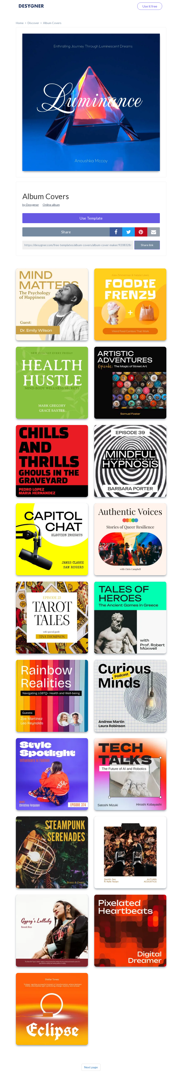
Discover (33, 23)
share (66, 232)
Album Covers (52, 23)
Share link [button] (147, 245)
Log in (125, 6)
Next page (91, 1067)
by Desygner (30, 204)
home (20, 23)
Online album (51, 204)
